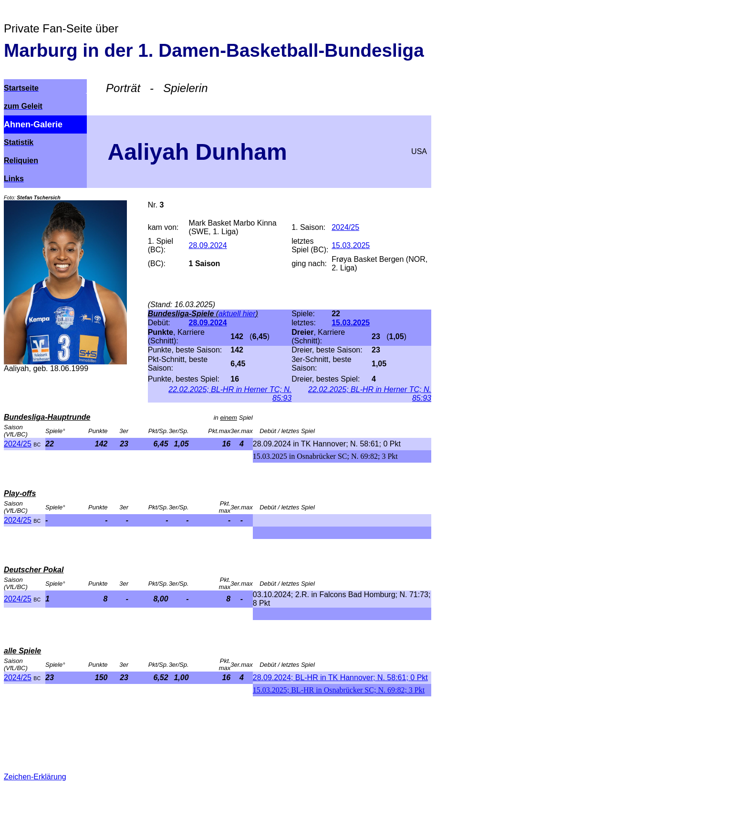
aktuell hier (236, 314)
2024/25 (17, 444)
